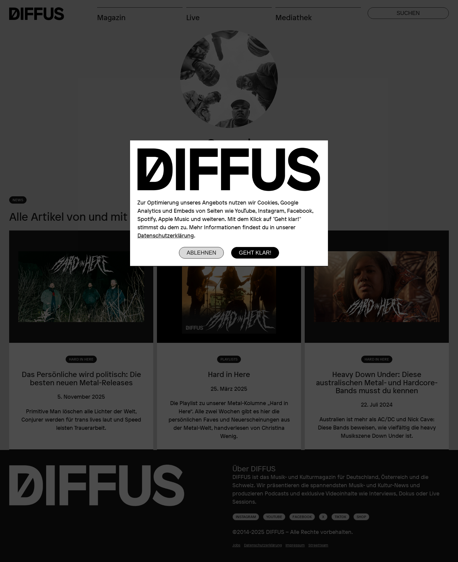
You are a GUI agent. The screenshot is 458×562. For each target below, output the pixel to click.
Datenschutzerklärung (165, 235)
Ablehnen (201, 253)
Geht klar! (255, 253)
